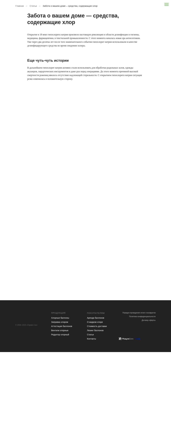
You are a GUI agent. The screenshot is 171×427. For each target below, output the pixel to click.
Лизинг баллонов (95, 330)
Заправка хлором (59, 322)
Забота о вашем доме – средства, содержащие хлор (70, 6)
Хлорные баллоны (60, 318)
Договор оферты (148, 320)
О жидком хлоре (95, 322)
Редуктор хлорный (60, 334)
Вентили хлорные (59, 330)
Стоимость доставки (97, 326)
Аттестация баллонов (61, 326)
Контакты (91, 339)
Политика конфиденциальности (142, 316)
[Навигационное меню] (166, 4)
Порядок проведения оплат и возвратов (139, 313)
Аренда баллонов (95, 318)
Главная (19, 6)
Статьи (33, 6)
